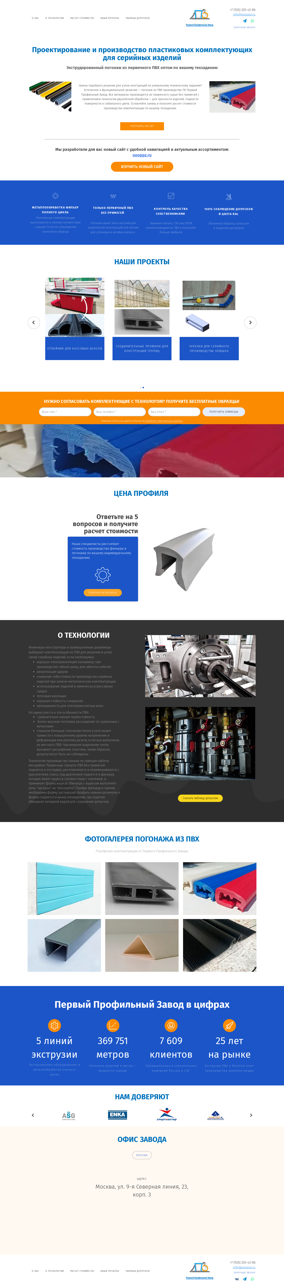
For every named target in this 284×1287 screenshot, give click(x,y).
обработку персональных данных (164, 421)
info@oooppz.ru (244, 14)
